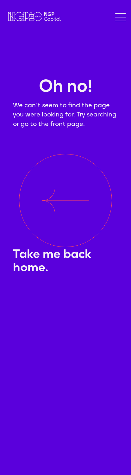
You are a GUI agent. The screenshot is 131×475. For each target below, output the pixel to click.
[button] (120, 17)
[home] (33, 17)
